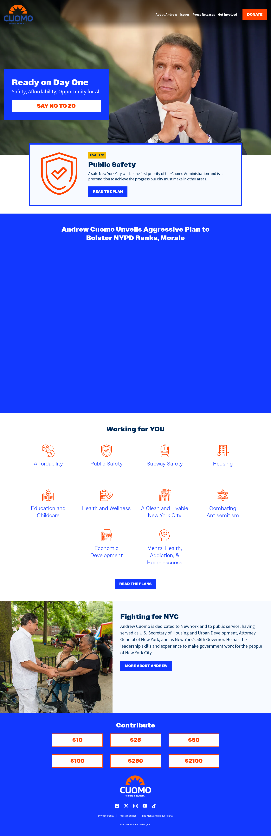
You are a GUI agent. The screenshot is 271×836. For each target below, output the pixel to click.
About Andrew (166, 14)
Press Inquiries (127, 815)
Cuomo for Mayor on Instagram (135, 806)
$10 (77, 740)
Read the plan (108, 191)
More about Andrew (146, 666)
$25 (135, 740)
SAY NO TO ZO (56, 105)
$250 (135, 760)
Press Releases (204, 14)
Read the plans (135, 584)
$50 (193, 740)
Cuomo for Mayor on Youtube (145, 806)
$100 (77, 760)
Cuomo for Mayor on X (126, 806)
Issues (185, 14)
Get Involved (227, 14)
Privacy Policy (106, 815)
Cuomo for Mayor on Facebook (117, 806)
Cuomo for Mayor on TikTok (154, 806)
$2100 (194, 760)
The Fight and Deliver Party (157, 815)
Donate (254, 14)
